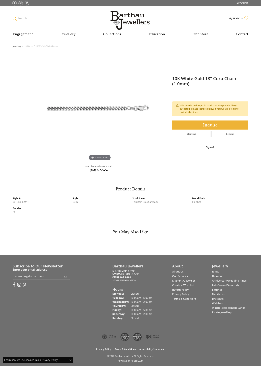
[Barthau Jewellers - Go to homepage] (130, 18)
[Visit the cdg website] (124, 336)
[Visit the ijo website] (152, 336)
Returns (230, 134)
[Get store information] (124, 280)
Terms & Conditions (184, 298)
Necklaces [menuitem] (218, 294)
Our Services (180, 276)
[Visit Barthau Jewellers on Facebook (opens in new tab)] (14, 3)
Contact (242, 34)
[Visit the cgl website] (137, 336)
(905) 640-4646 (99, 170)
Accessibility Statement (152, 349)
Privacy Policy (180, 294)
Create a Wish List (183, 285)
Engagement (23, 34)
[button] (242, 3)
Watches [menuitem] (217, 303)
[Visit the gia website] (109, 336)
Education (157, 34)
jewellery (17, 46)
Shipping (191, 134)
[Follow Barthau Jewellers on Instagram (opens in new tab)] (20, 3)
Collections (112, 34)
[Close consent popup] (70, 360)
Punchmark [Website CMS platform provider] (137, 361)
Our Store (200, 34)
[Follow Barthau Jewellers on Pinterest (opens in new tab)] (27, 3)
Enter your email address (30, 269)
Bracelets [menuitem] (217, 298)
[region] (99, 107)
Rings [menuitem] (215, 271)
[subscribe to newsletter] (65, 276)
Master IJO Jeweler (183, 280)
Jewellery (67, 34)
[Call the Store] (121, 277)
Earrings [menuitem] (217, 289)
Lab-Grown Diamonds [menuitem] (225, 285)
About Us (178, 271)
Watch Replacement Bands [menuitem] (228, 307)
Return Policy (180, 289)
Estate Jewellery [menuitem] (222, 312)
